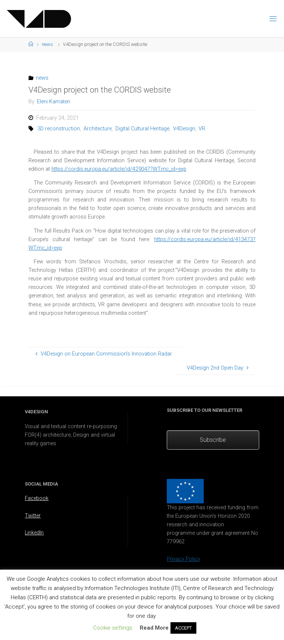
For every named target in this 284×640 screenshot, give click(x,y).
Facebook (36, 498)
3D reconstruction (58, 129)
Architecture (98, 129)
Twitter (33, 516)
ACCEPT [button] (183, 628)
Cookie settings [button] (112, 627)
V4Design (184, 129)
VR (202, 129)
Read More (154, 627)
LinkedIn (34, 533)
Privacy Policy (183, 559)
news (47, 44)
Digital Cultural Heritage (142, 129)
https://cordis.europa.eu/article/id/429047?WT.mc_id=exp (118, 169)
